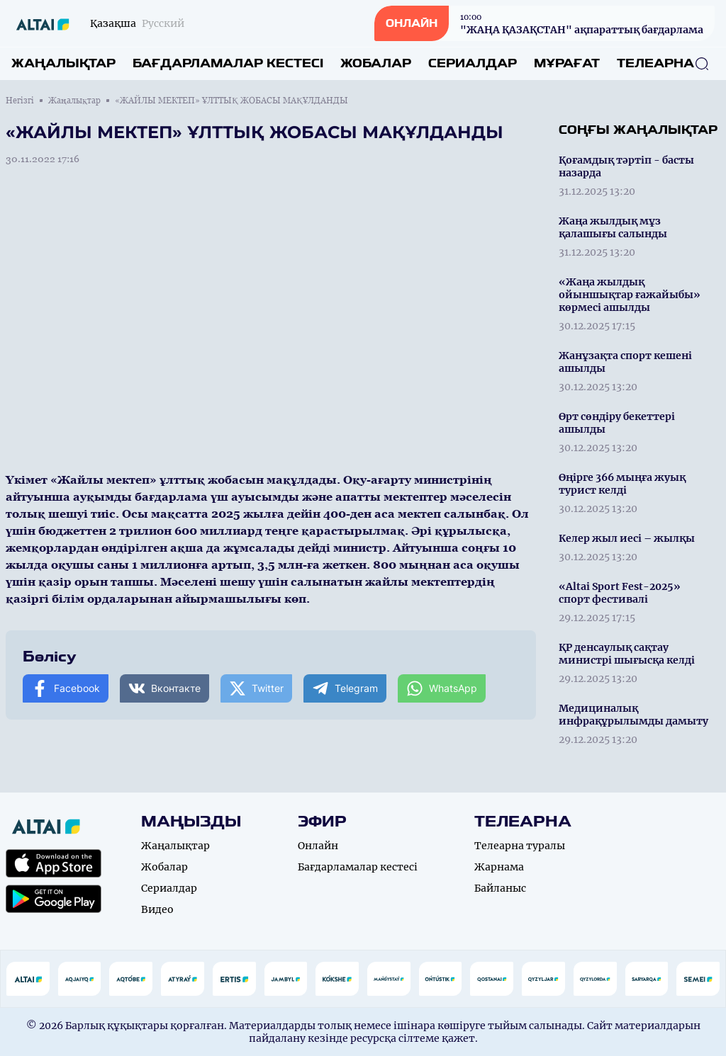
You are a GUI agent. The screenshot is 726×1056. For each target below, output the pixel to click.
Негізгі (20, 101)
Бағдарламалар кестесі (228, 63)
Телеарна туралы (519, 845)
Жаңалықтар (63, 63)
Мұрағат (567, 63)
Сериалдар (472, 63)
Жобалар (375, 63)
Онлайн (318, 845)
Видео (157, 909)
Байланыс (500, 888)
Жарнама (499, 867)
